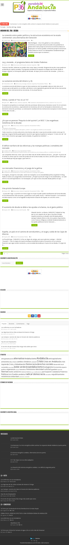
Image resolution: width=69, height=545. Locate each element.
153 (21, 524)
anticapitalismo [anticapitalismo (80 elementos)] (54, 359)
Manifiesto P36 (15, 523)
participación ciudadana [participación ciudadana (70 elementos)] (51, 372)
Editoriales (14, 102)
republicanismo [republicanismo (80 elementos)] (57, 374)
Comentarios (20, 324)
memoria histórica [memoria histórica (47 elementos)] (26, 372)
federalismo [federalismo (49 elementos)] (22, 369)
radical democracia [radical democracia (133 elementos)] (35, 374)
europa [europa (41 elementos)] (17, 369)
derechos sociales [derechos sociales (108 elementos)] (45, 364)
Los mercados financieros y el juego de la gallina (22, 168)
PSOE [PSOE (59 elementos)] (10, 374)
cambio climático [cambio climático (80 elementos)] (24, 362)
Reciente (11, 324)
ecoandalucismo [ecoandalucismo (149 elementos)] (34, 366)
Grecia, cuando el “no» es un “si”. (15, 100)
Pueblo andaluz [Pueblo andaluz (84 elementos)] (18, 374)
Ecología (24, 83)
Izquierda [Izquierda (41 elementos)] (59, 369)
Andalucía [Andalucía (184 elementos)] (42, 358)
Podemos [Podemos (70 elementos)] (63, 372)
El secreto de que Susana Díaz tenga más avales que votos (19, 346)
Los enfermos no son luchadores (11, 327)
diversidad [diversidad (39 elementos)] (10, 367)
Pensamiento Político (24, 40)
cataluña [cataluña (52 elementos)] (33, 362)
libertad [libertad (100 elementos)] (4, 371)
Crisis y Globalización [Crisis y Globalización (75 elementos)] (17, 364)
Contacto (45, 543)
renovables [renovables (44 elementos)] (48, 374)
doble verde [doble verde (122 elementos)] (19, 367)
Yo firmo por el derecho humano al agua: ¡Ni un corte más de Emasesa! (22, 530)
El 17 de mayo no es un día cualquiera (22, 460)
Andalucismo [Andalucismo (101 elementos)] (30, 358)
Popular (4, 324)
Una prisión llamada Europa (13, 188)
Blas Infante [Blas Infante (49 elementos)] (13, 362)
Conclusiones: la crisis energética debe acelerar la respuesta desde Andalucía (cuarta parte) (34, 24)
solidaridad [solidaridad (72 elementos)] (14, 376)
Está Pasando (22, 65)
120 (11, 532)
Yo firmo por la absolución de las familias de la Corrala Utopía (20, 508)
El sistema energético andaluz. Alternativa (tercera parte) (28, 452)
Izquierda (33, 65)
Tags (28, 324)
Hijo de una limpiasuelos (8, 342)
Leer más (31, 55)
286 (12, 515)
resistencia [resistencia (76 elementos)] (5, 377)
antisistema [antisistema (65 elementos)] (5, 362)
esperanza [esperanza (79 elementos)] (11, 369)
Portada (2, 27)
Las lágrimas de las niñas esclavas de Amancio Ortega (17, 332)
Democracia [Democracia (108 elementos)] (31, 364)
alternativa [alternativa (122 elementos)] (19, 358)
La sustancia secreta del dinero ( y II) (17, 81)
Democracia (16, 40)
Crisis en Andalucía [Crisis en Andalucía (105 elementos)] (52, 361)
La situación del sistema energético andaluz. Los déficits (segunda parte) (33, 467)
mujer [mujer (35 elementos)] (32, 372)
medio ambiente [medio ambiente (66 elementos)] (15, 372)
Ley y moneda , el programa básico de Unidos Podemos (24, 62)
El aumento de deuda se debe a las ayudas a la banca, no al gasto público (32, 207)
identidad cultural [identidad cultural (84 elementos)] (43, 369)
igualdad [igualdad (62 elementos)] (54, 369)
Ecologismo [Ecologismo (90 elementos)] (48, 367)
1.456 (13, 510)
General (29, 65)
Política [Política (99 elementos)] (4, 374)
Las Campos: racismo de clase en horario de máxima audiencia (20, 337)
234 (12, 520)
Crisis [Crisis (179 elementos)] (40, 361)
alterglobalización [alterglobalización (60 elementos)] (7, 359)
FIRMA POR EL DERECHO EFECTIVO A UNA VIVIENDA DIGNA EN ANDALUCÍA (24, 513)
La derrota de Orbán (17, 438)
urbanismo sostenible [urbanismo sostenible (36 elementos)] (24, 376)
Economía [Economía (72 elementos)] (57, 367)
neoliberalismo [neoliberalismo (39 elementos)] (37, 372)
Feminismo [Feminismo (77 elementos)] (30, 369)
